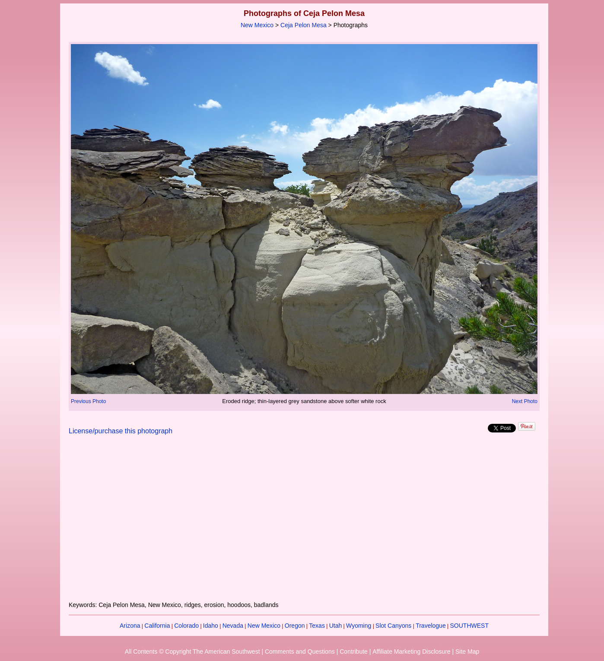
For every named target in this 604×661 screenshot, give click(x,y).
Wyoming (358, 625)
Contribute (354, 651)
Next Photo (524, 401)
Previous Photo (88, 401)
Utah (335, 625)
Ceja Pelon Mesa (303, 25)
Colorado (186, 625)
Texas (317, 625)
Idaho (210, 625)
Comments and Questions (300, 651)
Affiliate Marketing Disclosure (411, 651)
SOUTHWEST (469, 625)
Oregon (295, 625)
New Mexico (257, 25)
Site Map (467, 651)
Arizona (130, 625)
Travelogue (431, 625)
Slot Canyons (393, 625)
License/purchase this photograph (120, 431)
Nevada (233, 625)
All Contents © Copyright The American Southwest (192, 651)
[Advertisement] (304, 523)
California (157, 625)
